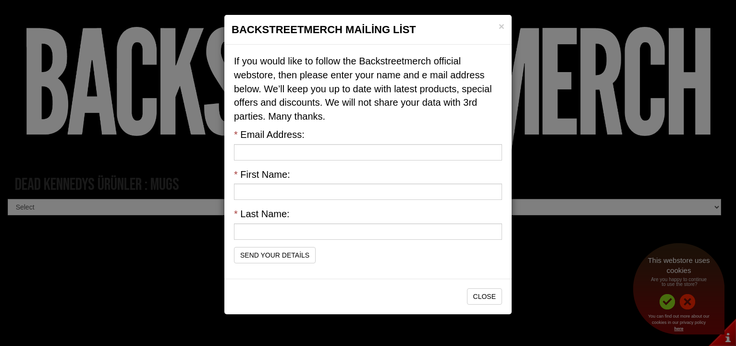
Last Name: (262, 214)
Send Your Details (274, 255)
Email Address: (269, 134)
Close (484, 296)
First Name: (262, 174)
